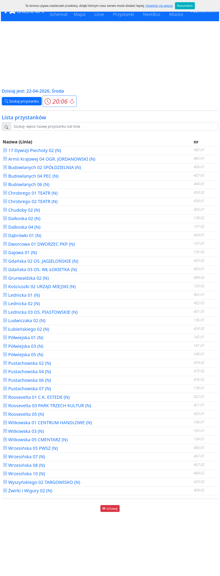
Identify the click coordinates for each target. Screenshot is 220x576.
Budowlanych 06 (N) (26, 184)
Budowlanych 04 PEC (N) (30, 176)
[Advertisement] (110, 54)
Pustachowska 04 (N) (27, 371)
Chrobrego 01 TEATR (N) (30, 193)
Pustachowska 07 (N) (27, 389)
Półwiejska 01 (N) (23, 337)
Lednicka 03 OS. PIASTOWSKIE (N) (40, 312)
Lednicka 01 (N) (21, 295)
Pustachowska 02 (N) (27, 363)
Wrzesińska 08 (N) (24, 465)
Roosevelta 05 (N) (23, 414)
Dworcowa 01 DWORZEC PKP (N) (39, 244)
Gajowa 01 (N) (20, 252)
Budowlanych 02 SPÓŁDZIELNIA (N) (42, 167)
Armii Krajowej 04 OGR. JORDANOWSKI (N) (49, 159)
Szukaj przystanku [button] (22, 101)
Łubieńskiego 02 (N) (26, 329)
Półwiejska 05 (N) (23, 354)
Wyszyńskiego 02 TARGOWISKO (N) (41, 482)
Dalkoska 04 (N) (21, 227)
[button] (59, 101)
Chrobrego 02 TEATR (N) (30, 201)
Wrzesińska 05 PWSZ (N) (30, 448)
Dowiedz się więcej (159, 6)
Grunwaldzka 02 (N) (26, 278)
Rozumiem (185, 6)
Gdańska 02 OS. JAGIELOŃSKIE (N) (40, 261)
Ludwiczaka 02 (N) (24, 320)
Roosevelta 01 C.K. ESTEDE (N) (36, 397)
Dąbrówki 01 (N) (22, 235)
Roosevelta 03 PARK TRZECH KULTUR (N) (47, 406)
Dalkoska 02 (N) (21, 218)
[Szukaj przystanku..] (114, 126)
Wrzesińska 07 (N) (24, 457)
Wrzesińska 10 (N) (24, 474)
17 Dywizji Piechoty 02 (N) (32, 150)
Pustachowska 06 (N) (27, 380)
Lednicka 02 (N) (21, 303)
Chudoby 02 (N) (21, 210)
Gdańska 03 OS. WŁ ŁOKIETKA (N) (40, 269)
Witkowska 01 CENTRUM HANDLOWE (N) (47, 423)
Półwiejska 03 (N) (23, 346)
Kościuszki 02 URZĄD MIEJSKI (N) (39, 286)
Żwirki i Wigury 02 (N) (27, 491)
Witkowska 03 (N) (23, 431)
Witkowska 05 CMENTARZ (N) (35, 440)
